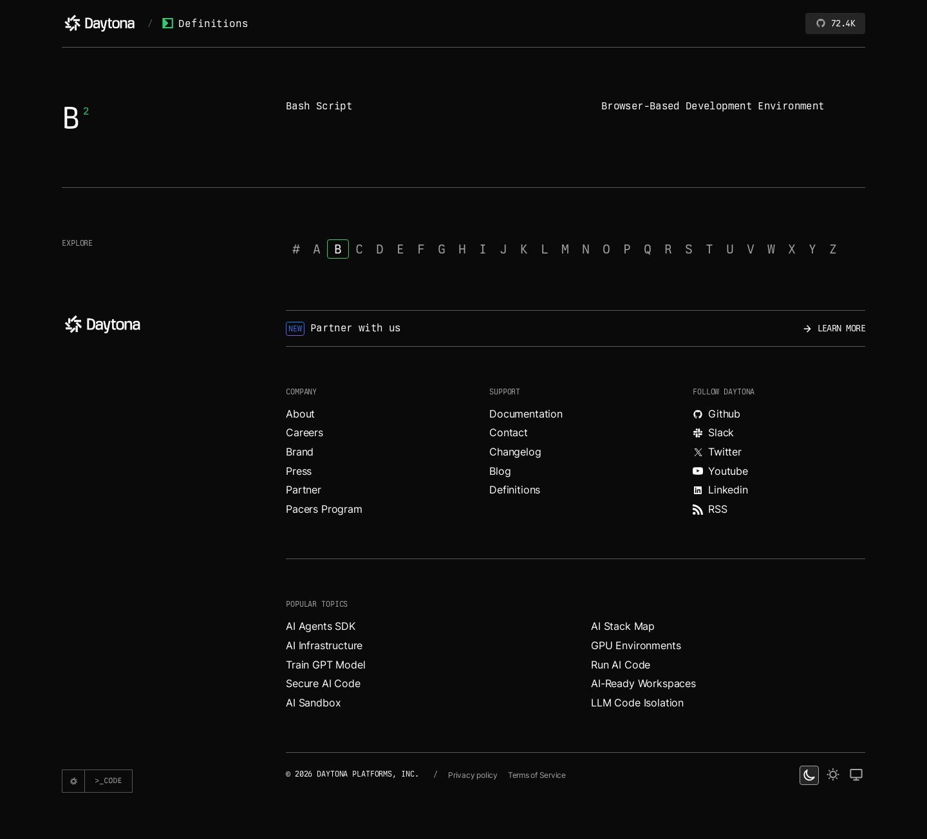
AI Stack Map (623, 626)
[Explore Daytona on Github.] (779, 414)
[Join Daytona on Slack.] (779, 433)
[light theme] (833, 775)
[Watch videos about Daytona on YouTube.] (779, 471)
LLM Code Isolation (637, 702)
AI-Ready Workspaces (643, 683)
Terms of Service (537, 775)
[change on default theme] (856, 775)
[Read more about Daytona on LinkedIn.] (779, 490)
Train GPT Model (326, 664)
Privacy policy (473, 775)
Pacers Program (324, 508)
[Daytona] (99, 23)
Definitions (205, 23)
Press (299, 471)
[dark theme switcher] (809, 775)
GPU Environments (635, 645)
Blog (499, 471)
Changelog (515, 451)
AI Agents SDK (320, 626)
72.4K (835, 23)
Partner (303, 489)
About (300, 413)
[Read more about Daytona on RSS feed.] (779, 509)
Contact (508, 432)
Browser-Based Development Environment (712, 106)
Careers (304, 432)
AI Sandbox (313, 702)
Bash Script (319, 106)
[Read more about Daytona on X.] (779, 452)
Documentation (526, 413)
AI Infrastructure (324, 645)
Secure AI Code (323, 683)
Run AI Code (620, 664)
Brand (300, 451)
